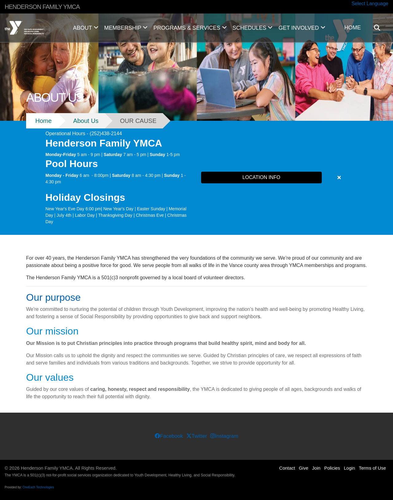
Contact (287, 468)
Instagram (224, 436)
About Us (85, 120)
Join (316, 468)
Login (349, 468)
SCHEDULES (252, 28)
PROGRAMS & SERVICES (190, 28)
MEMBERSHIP (125, 28)
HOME (352, 28)
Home (43, 120)
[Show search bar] (379, 27)
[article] (196, 178)
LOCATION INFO (261, 177)
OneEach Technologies (38, 487)
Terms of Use (372, 468)
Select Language (370, 3)
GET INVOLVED (301, 28)
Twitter (196, 436)
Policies (332, 468)
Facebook (169, 436)
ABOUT (85, 28)
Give (303, 468)
